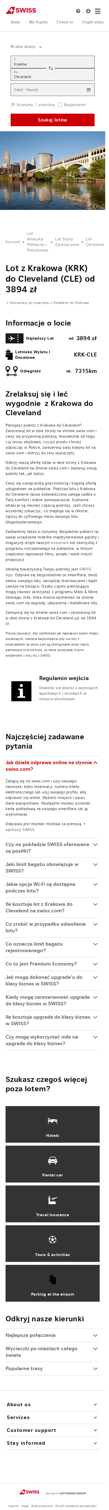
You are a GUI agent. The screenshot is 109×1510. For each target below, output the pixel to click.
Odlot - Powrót (26, 89)
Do (16, 72)
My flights (38, 22)
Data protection (42, 1506)
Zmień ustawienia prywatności (76, 1506)
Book (15, 22)
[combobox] (24, 47)
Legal (25, 1506)
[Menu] (98, 11)
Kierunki (13, 241)
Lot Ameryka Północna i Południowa (38, 241)
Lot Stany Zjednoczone (67, 242)
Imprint (14, 1506)
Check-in (65, 22)
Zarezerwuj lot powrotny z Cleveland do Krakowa (49, 303)
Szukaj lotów (52, 120)
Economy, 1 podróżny (36, 104)
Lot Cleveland (95, 242)
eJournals (60, 543)
